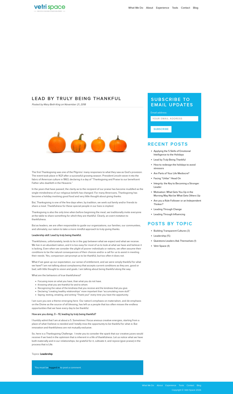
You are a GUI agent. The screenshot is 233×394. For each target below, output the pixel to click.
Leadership (46, 354)
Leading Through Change (168, 209)
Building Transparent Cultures (170, 230)
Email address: (159, 112)
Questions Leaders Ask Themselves (173, 240)
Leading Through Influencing (169, 214)
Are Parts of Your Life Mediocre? (171, 173)
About (149, 7)
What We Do (135, 7)
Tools (175, 7)
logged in (54, 367)
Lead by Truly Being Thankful (170, 159)
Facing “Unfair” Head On (167, 178)
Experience (162, 7)
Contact (185, 7)
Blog (195, 7)
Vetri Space (160, 246)
